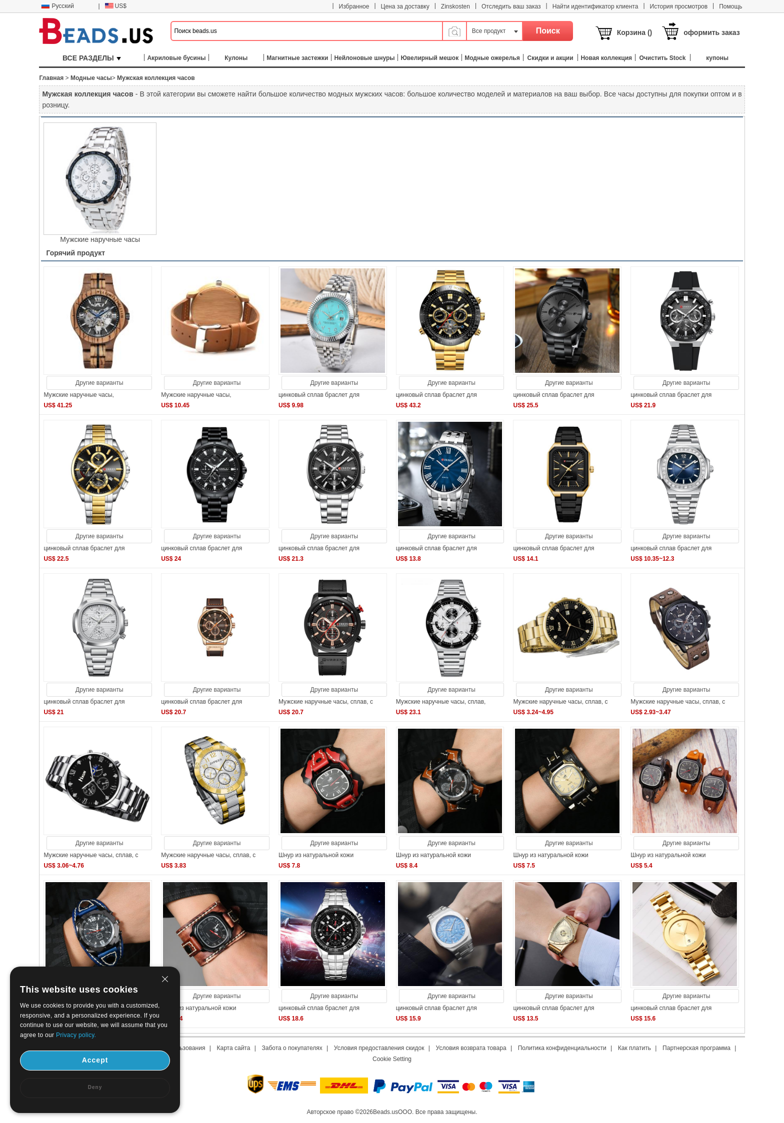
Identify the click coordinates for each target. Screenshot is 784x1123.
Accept (95, 1060)
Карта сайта (233, 1048)
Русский (57, 5)
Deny (95, 1087)
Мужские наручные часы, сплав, (441, 701)
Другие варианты (99, 382)
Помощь (730, 6)
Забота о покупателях (292, 1048)
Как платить (634, 1048)
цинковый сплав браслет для (319, 394)
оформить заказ (712, 32)
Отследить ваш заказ (511, 6)
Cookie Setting (392, 1059)
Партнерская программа (696, 1048)
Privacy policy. (76, 1035)
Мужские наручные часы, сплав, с (325, 701)
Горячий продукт (75, 253)
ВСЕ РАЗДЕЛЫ (91, 58)
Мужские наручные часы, (79, 394)
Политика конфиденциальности (562, 1048)
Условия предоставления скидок (379, 1048)
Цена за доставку (405, 6)
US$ (115, 5)
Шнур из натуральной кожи (316, 855)
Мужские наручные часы (100, 239)
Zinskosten (455, 6)
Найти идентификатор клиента (595, 6)
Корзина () (634, 32)
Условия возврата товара (471, 1048)
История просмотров (679, 6)
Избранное (354, 6)
